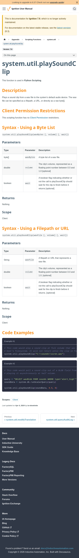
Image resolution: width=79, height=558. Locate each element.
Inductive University (12, 443)
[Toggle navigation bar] (4, 9)
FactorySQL (8, 467)
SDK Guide (7, 447)
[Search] (74, 8)
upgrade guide (57, 2)
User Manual (8, 439)
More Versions (9, 480)
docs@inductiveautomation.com (57, 548)
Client (15, 400)
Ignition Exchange (11, 503)
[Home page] (4, 39)
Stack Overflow (9, 495)
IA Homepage (9, 519)
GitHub (7, 527)
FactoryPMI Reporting (13, 475)
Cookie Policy (10, 536)
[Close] (77, 2)
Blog (4, 523)
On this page (10, 55)
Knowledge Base (10, 451)
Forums (6, 499)
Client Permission (39, 118)
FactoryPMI (7, 471)
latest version (64, 28)
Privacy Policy (10, 532)
